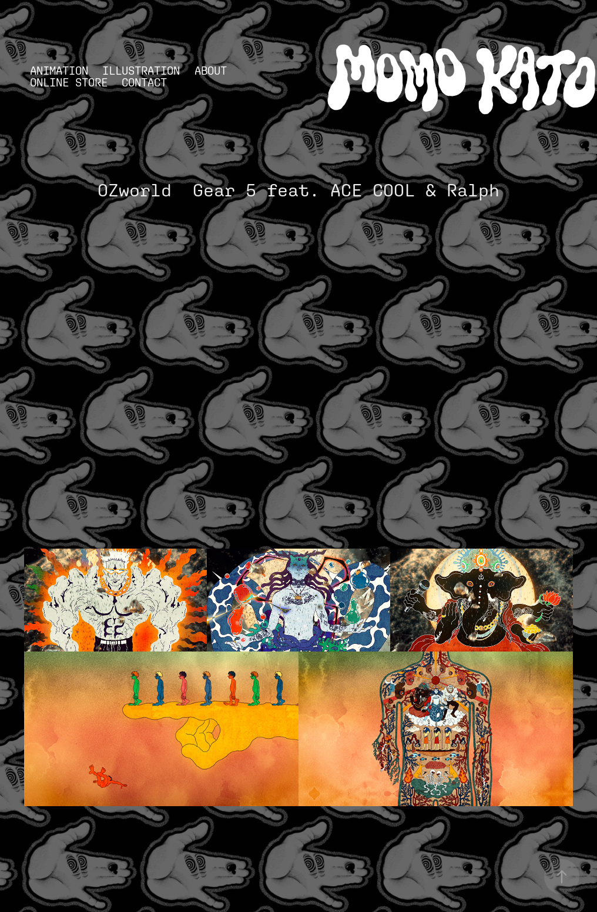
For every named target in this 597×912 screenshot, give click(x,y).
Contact (144, 82)
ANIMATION (59, 70)
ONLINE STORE (69, 82)
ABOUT (210, 70)
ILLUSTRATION (141, 70)
